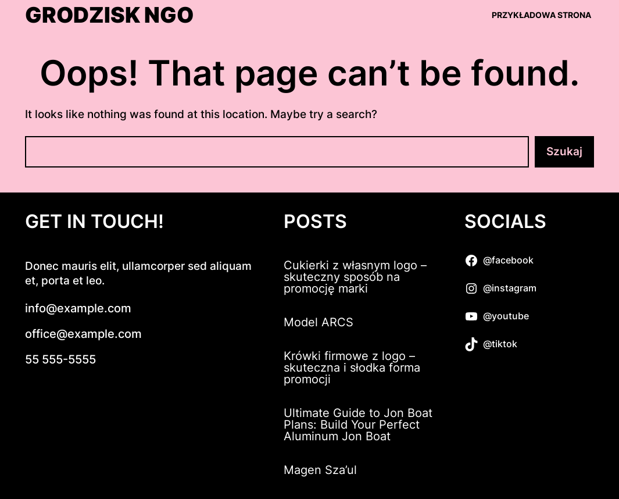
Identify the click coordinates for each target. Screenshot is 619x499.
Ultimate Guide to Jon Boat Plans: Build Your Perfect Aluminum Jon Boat (358, 424)
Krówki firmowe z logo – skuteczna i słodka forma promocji (352, 367)
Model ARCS (318, 322)
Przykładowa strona (541, 15)
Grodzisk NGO (109, 15)
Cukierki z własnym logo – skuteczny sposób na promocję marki (355, 276)
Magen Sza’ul (320, 470)
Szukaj (564, 151)
